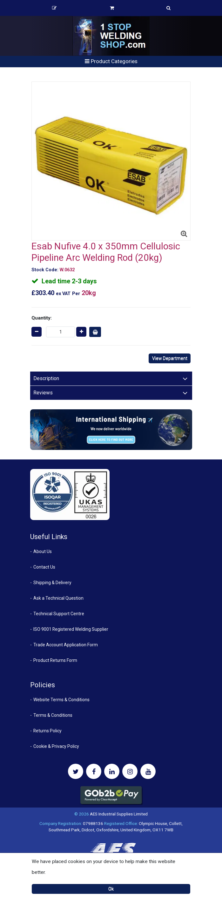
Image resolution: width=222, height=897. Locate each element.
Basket (112, 8)
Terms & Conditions (52, 715)
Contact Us (44, 567)
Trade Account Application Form (65, 644)
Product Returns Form (55, 660)
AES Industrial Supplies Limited (119, 813)
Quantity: (41, 318)
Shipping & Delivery (52, 582)
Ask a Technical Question (58, 598)
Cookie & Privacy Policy (56, 746)
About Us (42, 551)
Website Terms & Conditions (61, 699)
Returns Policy (47, 730)
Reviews (43, 393)
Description (46, 378)
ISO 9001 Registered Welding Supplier (70, 629)
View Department (169, 358)
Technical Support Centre (58, 613)
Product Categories (111, 61)
